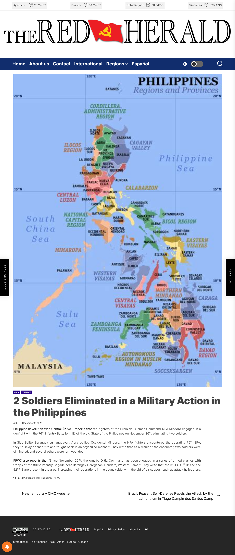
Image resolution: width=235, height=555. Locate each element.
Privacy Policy (116, 529)
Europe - (72, 541)
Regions (117, 64)
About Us (135, 529)
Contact (61, 64)
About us (39, 64)
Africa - (62, 541)
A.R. (15, 423)
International (88, 64)
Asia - (53, 541)
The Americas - (40, 541)
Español (140, 64)
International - (21, 541)
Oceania (83, 541)
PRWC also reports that (30, 460)
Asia (16, 392)
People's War (33, 477)
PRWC (57, 477)
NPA (22, 477)
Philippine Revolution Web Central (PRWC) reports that (52, 429)
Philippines (46, 477)
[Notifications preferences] (7, 546)
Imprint (98, 529)
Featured (26, 392)
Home (18, 64)
